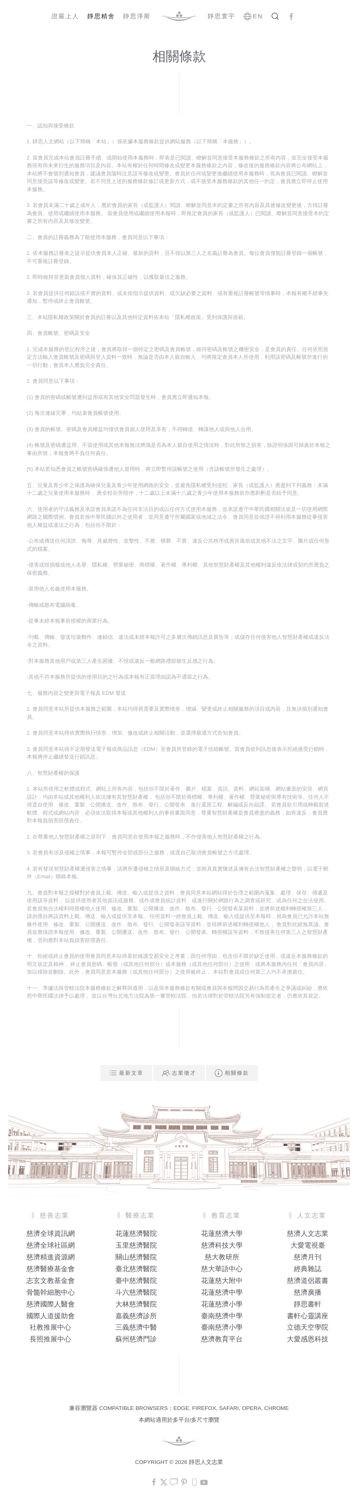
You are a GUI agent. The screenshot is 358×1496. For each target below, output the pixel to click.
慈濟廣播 (307, 1292)
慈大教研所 (222, 1257)
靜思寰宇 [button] (221, 16)
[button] (275, 16)
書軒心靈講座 (307, 1316)
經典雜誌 (307, 1269)
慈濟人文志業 (307, 1233)
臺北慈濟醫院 (136, 1269)
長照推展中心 (50, 1339)
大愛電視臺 (308, 1245)
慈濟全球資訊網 (50, 1233)
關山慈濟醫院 (136, 1257)
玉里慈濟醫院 (136, 1245)
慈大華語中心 (222, 1269)
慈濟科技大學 (222, 1245)
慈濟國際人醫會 (50, 1304)
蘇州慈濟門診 (136, 1339)
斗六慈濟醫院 (136, 1292)
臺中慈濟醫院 (136, 1281)
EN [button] (253, 16)
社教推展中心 (50, 1327)
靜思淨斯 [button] (137, 16)
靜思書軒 (307, 1304)
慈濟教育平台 (222, 1339)
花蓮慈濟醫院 (136, 1233)
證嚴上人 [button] (65, 16)
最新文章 (126, 1073)
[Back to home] (179, 16)
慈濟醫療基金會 (50, 1269)
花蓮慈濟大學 (222, 1233)
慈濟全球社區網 (50, 1245)
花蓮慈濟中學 (222, 1292)
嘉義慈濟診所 (136, 1316)
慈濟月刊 (307, 1257)
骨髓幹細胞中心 (50, 1292)
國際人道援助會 (50, 1316)
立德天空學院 (307, 1327)
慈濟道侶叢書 (307, 1281)
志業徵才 (179, 1073)
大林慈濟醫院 (136, 1304)
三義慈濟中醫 (136, 1327)
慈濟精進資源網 (50, 1257)
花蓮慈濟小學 (222, 1304)
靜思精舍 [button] (101, 16)
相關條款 (232, 1073)
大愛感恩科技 (307, 1339)
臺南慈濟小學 (222, 1327)
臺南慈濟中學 (222, 1316)
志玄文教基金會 (50, 1281)
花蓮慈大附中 (222, 1281)
